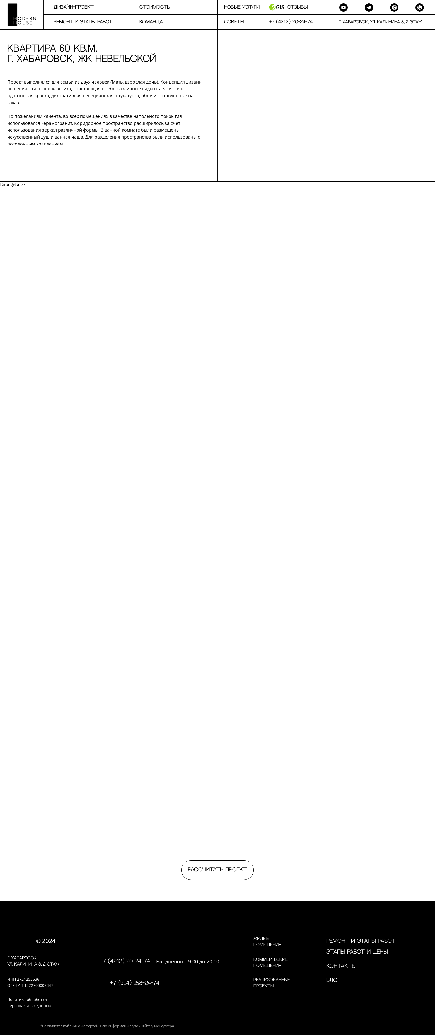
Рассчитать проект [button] (217, 870)
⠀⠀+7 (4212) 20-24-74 (288, 22)
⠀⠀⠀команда (146, 22)
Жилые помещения (267, 942)
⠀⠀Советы (231, 22)
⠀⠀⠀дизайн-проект (69, 7)
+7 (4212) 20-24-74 (125, 961)
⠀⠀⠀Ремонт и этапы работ (78, 22)
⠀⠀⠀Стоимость (149, 7)
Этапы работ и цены (357, 952)
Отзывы (297, 7)
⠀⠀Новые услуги (239, 7)
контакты (341, 966)
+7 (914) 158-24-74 (135, 983)
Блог (333, 980)
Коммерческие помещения (270, 963)
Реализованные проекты (271, 983)
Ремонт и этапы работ (360, 941)
